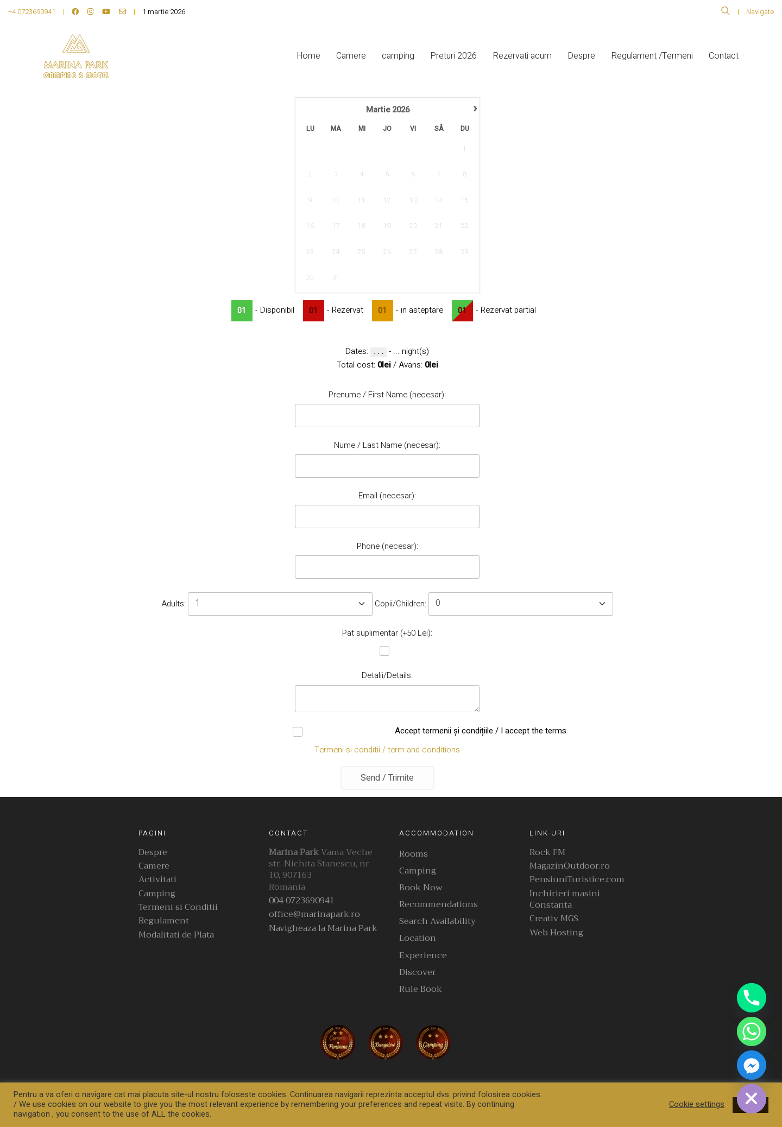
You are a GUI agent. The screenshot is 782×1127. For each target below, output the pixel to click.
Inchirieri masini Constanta (564, 899)
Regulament (163, 921)
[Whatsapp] (751, 1031)
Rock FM (547, 852)
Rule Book (420, 989)
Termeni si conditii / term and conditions (387, 750)
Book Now (421, 888)
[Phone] (751, 997)
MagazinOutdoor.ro (569, 866)
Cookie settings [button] (696, 1105)
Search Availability (437, 921)
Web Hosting (556, 933)
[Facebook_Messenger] (751, 1065)
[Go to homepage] (76, 56)
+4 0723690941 (31, 12)
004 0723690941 (302, 901)
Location (417, 938)
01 (241, 311)
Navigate (760, 12)
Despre (152, 852)
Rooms (413, 854)
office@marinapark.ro (314, 914)
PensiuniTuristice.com (577, 879)
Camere (153, 866)
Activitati (157, 879)
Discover (417, 972)
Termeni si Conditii (178, 907)
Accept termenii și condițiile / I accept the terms (387, 731)
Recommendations (438, 904)
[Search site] (725, 13)
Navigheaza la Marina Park (323, 928)
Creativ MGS (553, 919)
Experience (423, 955)
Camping (156, 894)
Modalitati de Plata (176, 935)
